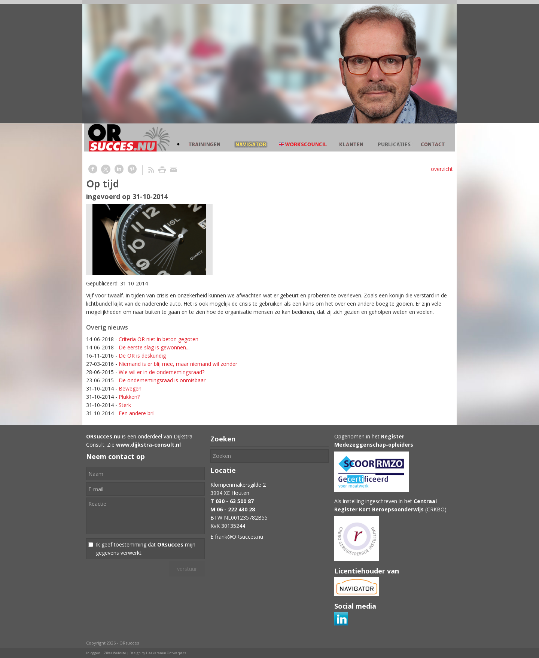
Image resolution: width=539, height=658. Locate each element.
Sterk (125, 404)
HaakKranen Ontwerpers (166, 653)
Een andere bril (137, 413)
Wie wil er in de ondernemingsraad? (161, 372)
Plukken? (129, 396)
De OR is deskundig (142, 355)
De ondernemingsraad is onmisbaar (162, 380)
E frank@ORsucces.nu (236, 536)
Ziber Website (115, 653)
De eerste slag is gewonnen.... (155, 347)
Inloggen (93, 653)
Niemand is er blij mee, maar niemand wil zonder (178, 363)
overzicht (442, 168)
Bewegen (130, 388)
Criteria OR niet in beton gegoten (158, 339)
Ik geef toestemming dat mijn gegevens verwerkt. (145, 548)
